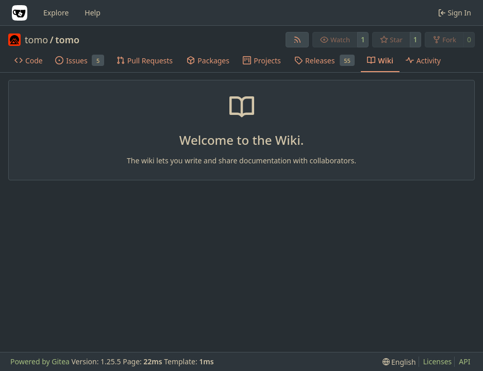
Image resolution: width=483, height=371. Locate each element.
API (464, 361)
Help (93, 13)
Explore (56, 13)
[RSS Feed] (297, 39)
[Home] (19, 13)
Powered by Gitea (40, 361)
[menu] (399, 362)
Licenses (437, 361)
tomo (36, 40)
